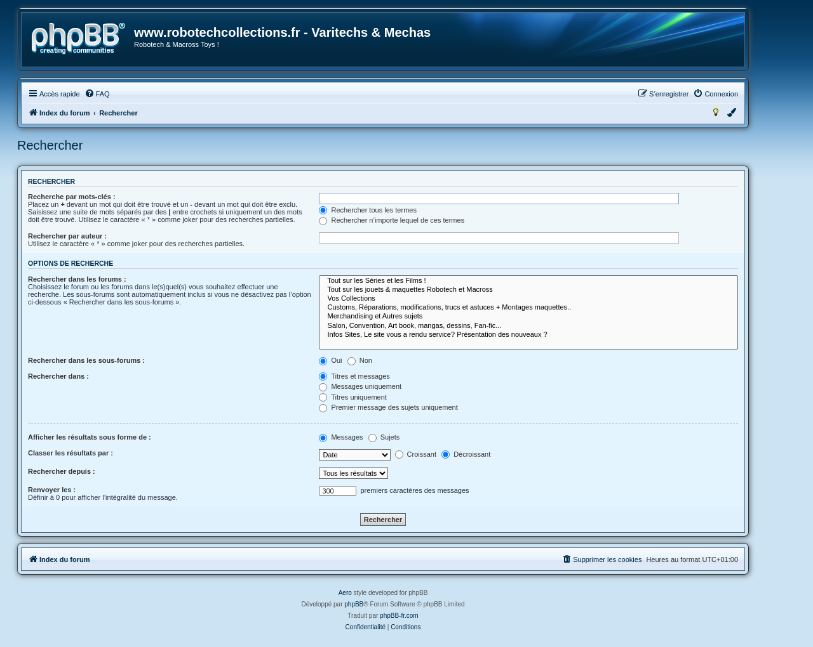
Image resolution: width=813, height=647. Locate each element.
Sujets (384, 437)
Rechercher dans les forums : (77, 279)
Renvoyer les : (52, 489)
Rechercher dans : (58, 376)
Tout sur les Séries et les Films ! (528, 281)
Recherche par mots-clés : (72, 196)
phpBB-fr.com (399, 615)
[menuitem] (97, 93)
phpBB (353, 604)
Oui (330, 360)
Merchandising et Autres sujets (528, 316)
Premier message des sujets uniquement (388, 407)
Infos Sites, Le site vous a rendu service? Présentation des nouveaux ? (528, 334)
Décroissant (465, 454)
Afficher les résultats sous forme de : (89, 437)
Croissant (416, 454)
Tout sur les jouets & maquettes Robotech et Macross (528, 289)
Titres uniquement (353, 397)
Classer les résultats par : (70, 453)
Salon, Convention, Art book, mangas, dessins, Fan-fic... (528, 326)
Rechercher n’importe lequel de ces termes (391, 220)
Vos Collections (528, 298)
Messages (341, 437)
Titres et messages (354, 376)
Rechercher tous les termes (368, 210)
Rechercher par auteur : (67, 236)
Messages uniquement (360, 386)
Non (359, 360)
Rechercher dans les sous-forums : (86, 360)
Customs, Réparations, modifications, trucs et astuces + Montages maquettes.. (528, 307)
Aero (345, 592)
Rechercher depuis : (61, 471)
